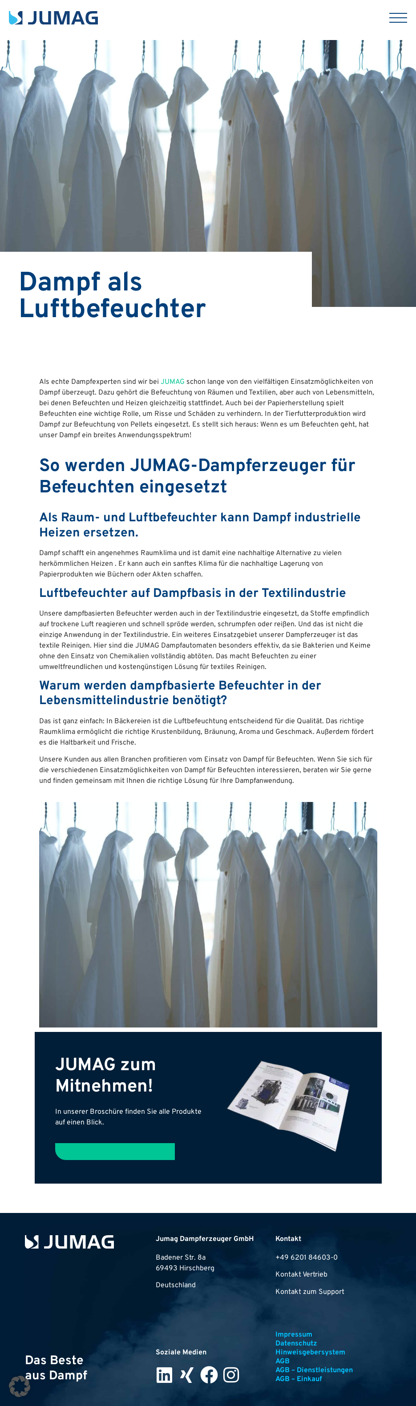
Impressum (293, 1334)
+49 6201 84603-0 (306, 1257)
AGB (282, 1361)
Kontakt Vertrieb (301, 1274)
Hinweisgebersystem (310, 1352)
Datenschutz (296, 1343)
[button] (19, 1386)
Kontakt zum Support (309, 1292)
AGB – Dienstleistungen (314, 1370)
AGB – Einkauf (298, 1379)
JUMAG (173, 382)
